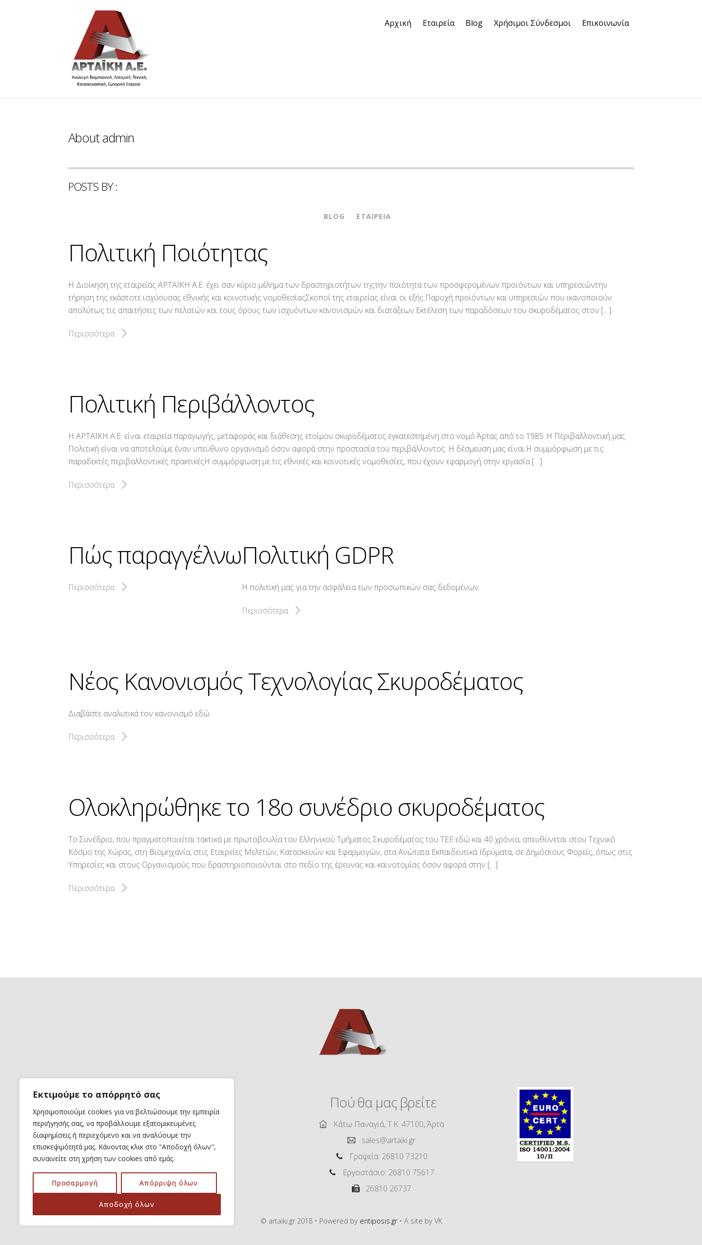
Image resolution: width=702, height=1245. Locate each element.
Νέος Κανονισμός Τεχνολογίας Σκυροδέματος (295, 681)
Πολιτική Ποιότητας (167, 252)
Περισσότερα (91, 333)
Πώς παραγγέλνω (155, 555)
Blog (474, 23)
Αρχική (398, 23)
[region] (127, 1151)
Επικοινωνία (605, 23)
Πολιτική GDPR (317, 555)
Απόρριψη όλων (168, 1182)
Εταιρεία (438, 23)
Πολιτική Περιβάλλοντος (191, 403)
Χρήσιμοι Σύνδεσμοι (532, 23)
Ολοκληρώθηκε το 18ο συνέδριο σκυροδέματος (306, 807)
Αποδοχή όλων (127, 1204)
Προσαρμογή (75, 1182)
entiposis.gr (378, 1220)
